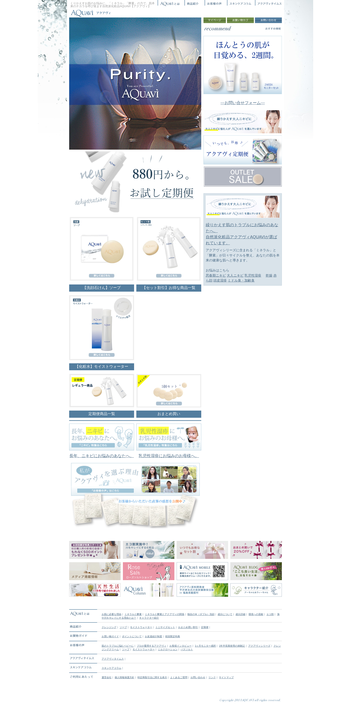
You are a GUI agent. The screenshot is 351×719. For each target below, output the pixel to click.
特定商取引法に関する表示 (152, 677)
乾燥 (269, 275)
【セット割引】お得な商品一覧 (168, 288)
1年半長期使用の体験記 (232, 645)
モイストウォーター (141, 627)
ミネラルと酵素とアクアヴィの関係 (164, 614)
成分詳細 (240, 614)
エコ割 (270, 614)
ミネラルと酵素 (133, 614)
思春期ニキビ (216, 275)
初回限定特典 (172, 636)
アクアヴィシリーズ (259, 645)
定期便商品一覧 (101, 414)
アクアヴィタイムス (113, 658)
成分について (225, 614)
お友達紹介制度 (153, 636)
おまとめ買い (168, 414)
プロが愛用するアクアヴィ (151, 645)
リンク (212, 677)
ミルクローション (168, 649)
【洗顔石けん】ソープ (102, 288)
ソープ (123, 627)
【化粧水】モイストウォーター (101, 366)
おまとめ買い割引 (188, 627)
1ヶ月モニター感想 (205, 645)
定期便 (204, 627)
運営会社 (106, 677)
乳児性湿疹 (252, 275)
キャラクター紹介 (149, 617)
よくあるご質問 (178, 677)
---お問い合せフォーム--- (242, 103)
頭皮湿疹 (220, 280)
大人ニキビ (235, 275)
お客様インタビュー (180, 645)
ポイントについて (132, 636)
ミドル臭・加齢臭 (241, 280)
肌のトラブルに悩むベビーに (118, 645)
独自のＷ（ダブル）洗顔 (200, 614)
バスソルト (187, 649)
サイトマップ (226, 677)
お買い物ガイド (110, 636)
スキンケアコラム (111, 668)
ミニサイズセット (165, 627)
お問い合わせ (197, 677)
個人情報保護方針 (124, 677)
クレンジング (109, 627)
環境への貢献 (255, 614)
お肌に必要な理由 (111, 614)
